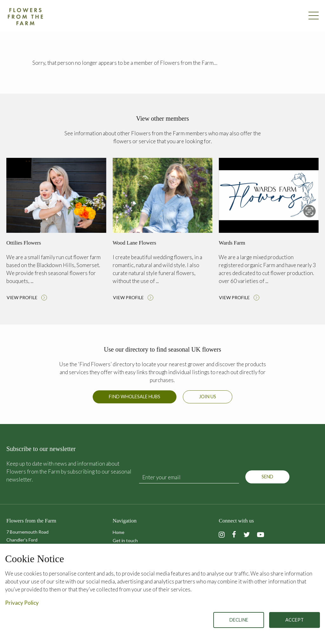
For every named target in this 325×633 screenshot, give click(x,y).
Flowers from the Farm (25, 16)
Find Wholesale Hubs (134, 396)
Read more (56, 231)
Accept (294, 620)
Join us (207, 396)
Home (118, 532)
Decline (238, 620)
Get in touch (125, 540)
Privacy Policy (22, 602)
